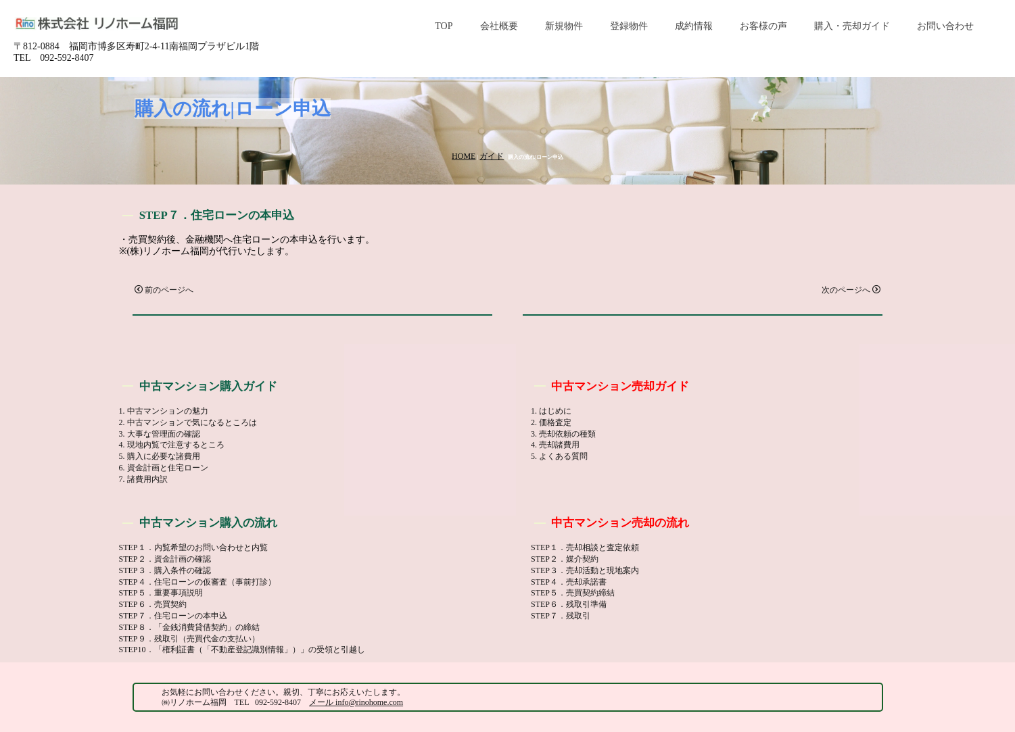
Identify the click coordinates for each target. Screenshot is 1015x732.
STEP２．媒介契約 (564, 559)
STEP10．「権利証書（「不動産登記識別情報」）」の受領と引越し (242, 649)
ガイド (491, 156)
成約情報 (694, 26)
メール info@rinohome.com (356, 702)
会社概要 (499, 26)
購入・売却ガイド (852, 26)
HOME (463, 156)
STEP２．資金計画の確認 (165, 559)
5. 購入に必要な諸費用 (159, 456)
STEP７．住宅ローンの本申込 (173, 615)
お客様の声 (763, 26)
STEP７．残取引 (560, 615)
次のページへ (851, 290)
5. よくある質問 (559, 456)
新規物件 (564, 26)
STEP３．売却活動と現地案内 (585, 570)
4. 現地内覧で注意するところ (172, 444)
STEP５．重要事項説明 (161, 592)
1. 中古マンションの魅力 (163, 411)
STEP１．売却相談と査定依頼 (585, 547)
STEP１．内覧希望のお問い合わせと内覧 (193, 547)
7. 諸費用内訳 (143, 479)
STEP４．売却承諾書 (569, 582)
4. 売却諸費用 (555, 444)
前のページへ (164, 290)
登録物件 (629, 26)
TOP (443, 26)
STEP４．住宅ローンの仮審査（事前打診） (197, 582)
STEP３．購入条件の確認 (165, 570)
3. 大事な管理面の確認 (159, 434)
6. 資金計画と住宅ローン (163, 467)
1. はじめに (551, 411)
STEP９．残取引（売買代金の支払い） (189, 638)
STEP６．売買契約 (153, 604)
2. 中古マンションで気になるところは (188, 422)
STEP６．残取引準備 (569, 604)
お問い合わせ (945, 26)
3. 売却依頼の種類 (563, 434)
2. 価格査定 (551, 422)
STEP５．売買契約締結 (573, 592)
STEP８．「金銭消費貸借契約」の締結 (189, 627)
